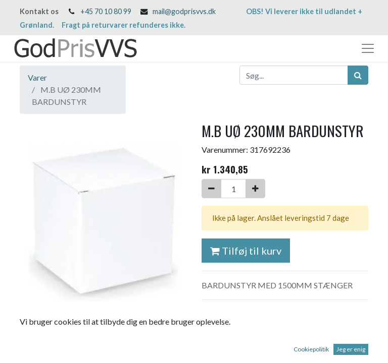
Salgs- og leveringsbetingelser (254, 314)
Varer (37, 77)
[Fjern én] (211, 188)
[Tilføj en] (255, 188)
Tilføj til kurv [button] (245, 251)
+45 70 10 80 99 (105, 11)
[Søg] (358, 75)
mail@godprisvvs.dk (184, 11)
